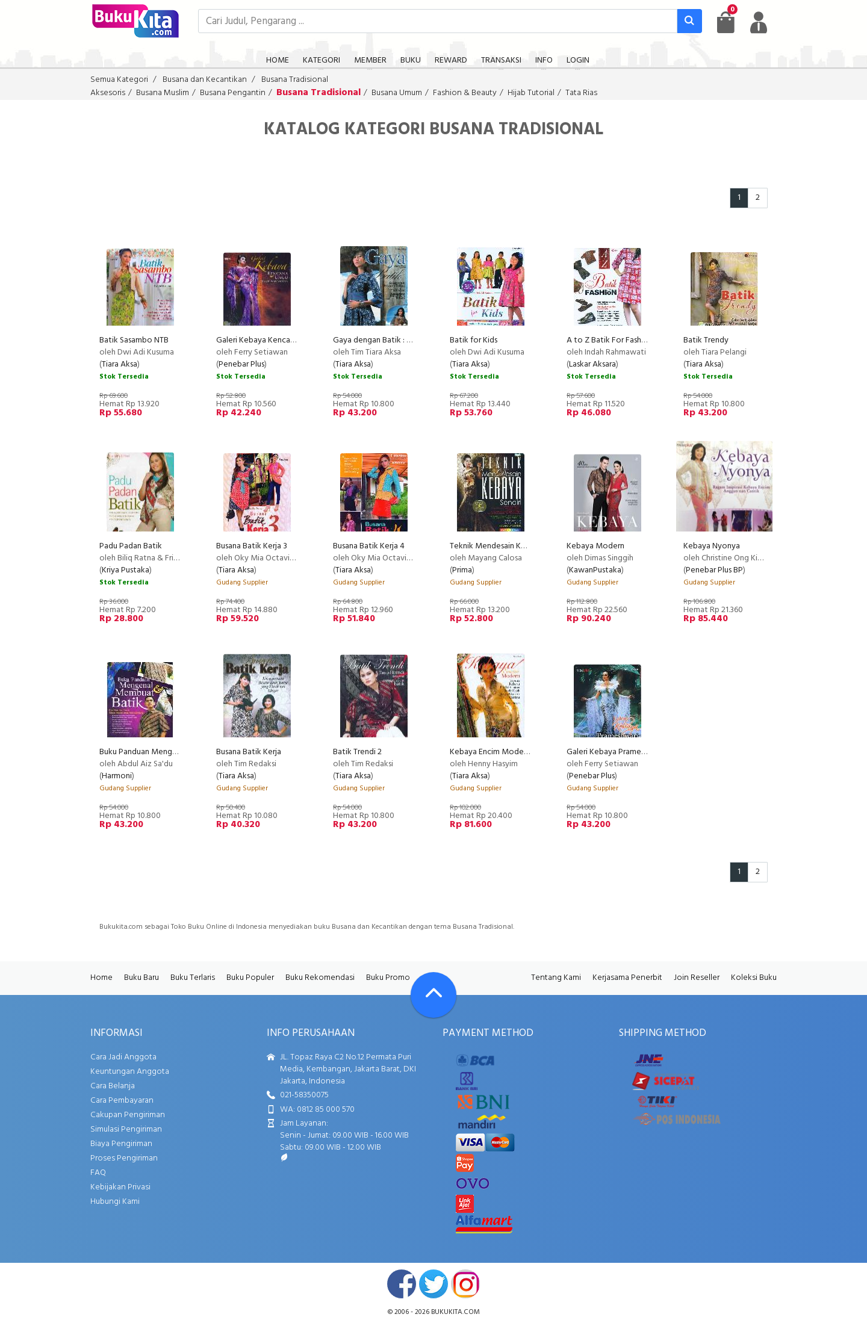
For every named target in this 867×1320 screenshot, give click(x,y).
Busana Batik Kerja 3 (251, 546)
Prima (462, 570)
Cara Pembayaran (122, 1101)
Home (101, 978)
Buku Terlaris (192, 978)
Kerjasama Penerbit (627, 978)
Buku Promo (388, 978)
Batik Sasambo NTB (134, 340)
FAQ (98, 1173)
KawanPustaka (595, 570)
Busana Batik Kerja (248, 752)
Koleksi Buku (754, 978)
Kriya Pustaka (125, 570)
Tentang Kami (556, 978)
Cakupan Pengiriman (127, 1115)
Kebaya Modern (595, 546)
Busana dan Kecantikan (205, 80)
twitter (433, 1284)
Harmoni (117, 776)
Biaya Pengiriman (121, 1144)
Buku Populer (250, 978)
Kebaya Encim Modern (490, 752)
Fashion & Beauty (465, 93)
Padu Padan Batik (130, 546)
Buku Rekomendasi (320, 978)
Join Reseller (696, 978)
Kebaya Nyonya (711, 546)
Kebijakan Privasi (120, 1187)
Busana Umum (396, 93)
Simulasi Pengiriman (126, 1129)
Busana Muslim (162, 93)
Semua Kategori (119, 80)
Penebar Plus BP (714, 570)
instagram (465, 1284)
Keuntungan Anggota (129, 1072)
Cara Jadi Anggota (123, 1057)
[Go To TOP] (433, 995)
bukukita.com (455, 1312)
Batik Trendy (706, 340)
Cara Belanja (112, 1086)
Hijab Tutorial (531, 93)
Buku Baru (141, 978)
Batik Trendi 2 (357, 752)
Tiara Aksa (119, 364)
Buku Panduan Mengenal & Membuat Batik (176, 752)
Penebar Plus (241, 364)
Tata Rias (581, 93)
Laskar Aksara (592, 364)
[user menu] (758, 22)
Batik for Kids (473, 340)
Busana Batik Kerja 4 (369, 546)
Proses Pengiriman (124, 1158)
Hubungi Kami (115, 1202)
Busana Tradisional (294, 80)
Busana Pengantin (233, 93)
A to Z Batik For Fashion (610, 340)
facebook (402, 1284)
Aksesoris (107, 93)
